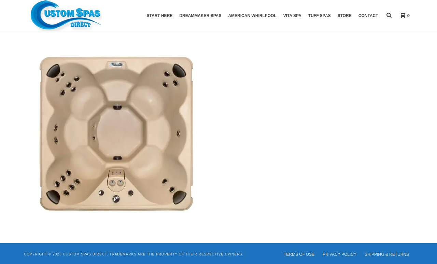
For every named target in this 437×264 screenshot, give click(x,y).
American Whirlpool (252, 15)
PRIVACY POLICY (339, 254)
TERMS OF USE (299, 254)
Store (345, 15)
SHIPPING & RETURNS (387, 254)
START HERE (160, 15)
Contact (368, 15)
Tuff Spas (319, 15)
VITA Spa (292, 15)
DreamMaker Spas (200, 15)
